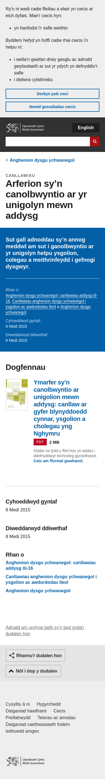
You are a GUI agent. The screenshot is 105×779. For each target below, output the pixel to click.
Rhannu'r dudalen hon (39, 655)
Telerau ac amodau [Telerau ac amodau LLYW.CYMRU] (57, 717)
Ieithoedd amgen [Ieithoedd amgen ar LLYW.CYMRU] (22, 731)
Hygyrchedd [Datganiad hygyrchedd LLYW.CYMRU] (48, 704)
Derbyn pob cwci (52, 94)
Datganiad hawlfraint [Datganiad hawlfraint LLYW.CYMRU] (26, 711)
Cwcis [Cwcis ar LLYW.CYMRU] (59, 711)
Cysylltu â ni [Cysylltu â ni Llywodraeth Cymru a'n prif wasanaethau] (18, 704)
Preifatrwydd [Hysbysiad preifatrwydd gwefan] (18, 717)
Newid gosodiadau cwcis (52, 106)
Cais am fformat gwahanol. (58, 461)
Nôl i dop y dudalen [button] (36, 671)
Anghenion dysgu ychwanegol (42, 160)
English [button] (86, 127)
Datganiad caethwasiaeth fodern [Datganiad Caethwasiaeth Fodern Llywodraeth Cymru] (38, 724)
